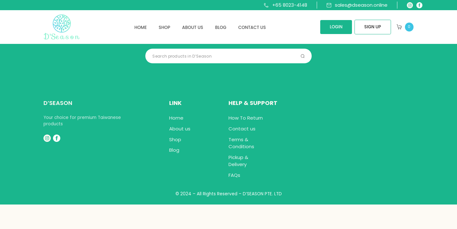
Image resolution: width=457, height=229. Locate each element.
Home (140, 27)
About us (192, 27)
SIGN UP (372, 27)
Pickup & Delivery (238, 161)
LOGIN (336, 27)
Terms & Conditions (241, 143)
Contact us (252, 27)
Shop (164, 27)
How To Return (245, 117)
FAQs (234, 175)
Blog (221, 27)
